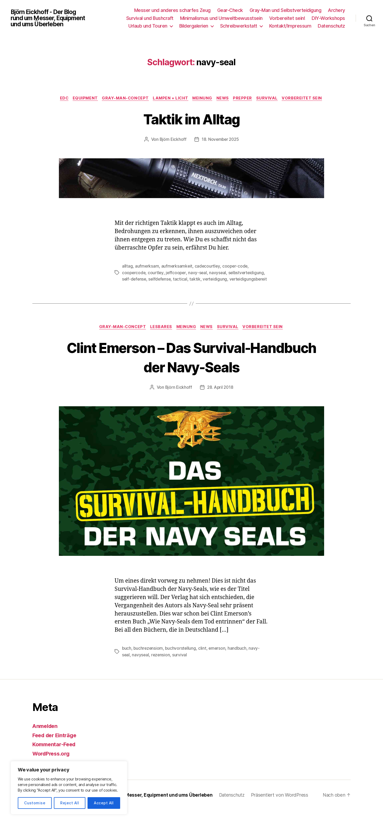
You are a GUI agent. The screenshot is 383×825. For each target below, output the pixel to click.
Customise (34, 803)
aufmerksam (147, 274)
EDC (81, 98)
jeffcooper (177, 281)
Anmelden (46, 741)
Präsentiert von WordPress (286, 810)
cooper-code (236, 274)
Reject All (69, 803)
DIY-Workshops (328, 18)
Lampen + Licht (193, 98)
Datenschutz (331, 26)
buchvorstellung (181, 663)
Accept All (104, 803)
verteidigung (134, 293)
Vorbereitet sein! (287, 18)
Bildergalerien (193, 26)
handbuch (239, 663)
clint (204, 663)
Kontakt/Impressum (290, 26)
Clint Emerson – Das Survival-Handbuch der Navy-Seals (191, 372)
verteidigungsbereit (168, 293)
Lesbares (160, 342)
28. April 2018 (220, 402)
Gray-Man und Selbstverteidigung (285, 10)
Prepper (269, 98)
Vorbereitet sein (191, 106)
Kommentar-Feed (55, 759)
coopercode (134, 281)
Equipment (104, 98)
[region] (69, 787)
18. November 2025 (220, 148)
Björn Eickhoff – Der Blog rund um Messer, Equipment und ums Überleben (134, 810)
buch (127, 663)
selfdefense (200, 287)
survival (180, 670)
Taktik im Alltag (191, 127)
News (248, 98)
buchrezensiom (149, 663)
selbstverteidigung (140, 287)
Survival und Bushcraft (149, 18)
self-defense (173, 287)
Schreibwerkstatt (238, 26)
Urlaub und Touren (147, 26)
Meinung (226, 98)
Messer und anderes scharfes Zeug (172, 10)
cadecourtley (208, 274)
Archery (336, 10)
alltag (127, 274)
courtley (157, 281)
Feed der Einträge (56, 750)
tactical (221, 287)
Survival (295, 98)
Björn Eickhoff (172, 148)
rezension (161, 670)
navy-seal (199, 281)
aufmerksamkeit (177, 274)
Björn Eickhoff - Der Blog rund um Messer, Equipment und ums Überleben (51, 18)
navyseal (219, 281)
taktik (236, 287)
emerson (218, 663)
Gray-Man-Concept (146, 98)
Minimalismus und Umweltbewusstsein (221, 18)
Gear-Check (230, 10)
